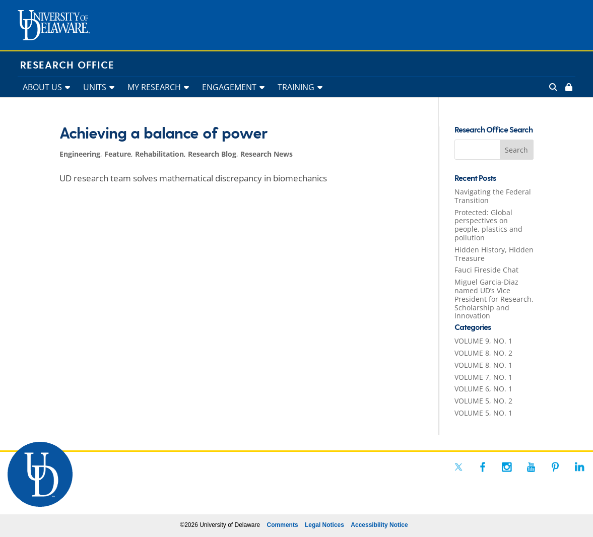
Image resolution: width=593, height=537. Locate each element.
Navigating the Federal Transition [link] (492, 196)
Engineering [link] (79, 154)
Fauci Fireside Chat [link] (486, 270)
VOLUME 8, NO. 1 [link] (483, 365)
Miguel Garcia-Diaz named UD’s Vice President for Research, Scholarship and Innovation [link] (494, 298)
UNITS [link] (94, 87)
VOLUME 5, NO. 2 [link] (483, 401)
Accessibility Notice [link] (379, 524)
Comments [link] (282, 524)
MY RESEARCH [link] (154, 87)
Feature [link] (117, 154)
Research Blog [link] (212, 154)
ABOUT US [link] (42, 87)
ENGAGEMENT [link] (229, 87)
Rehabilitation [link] (159, 154)
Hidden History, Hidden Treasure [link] (494, 254)
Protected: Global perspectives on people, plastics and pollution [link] (488, 225)
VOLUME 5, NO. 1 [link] (483, 413)
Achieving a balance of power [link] (163, 134)
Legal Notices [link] (324, 524)
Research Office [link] (67, 65)
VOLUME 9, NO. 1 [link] (483, 341)
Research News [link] (266, 154)
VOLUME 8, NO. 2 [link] (483, 353)
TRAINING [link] (296, 87)
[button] (517, 150)
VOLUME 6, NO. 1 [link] (483, 388)
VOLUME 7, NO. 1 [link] (483, 377)
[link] (567, 87)
